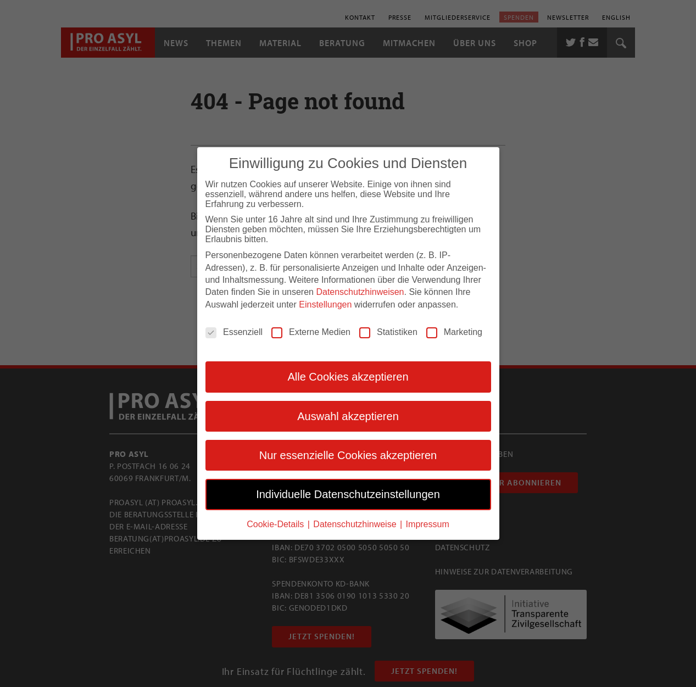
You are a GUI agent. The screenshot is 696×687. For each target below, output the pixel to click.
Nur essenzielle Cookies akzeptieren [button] (348, 454)
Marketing (454, 331)
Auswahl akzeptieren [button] (348, 415)
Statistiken (388, 331)
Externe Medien (310, 331)
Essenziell (234, 331)
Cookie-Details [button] (276, 523)
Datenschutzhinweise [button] (356, 523)
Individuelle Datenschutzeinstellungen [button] (348, 494)
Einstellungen (325, 303)
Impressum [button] (427, 523)
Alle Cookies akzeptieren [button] (347, 376)
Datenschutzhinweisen (360, 291)
